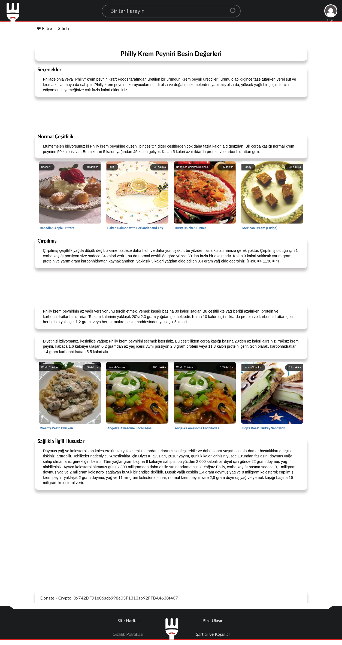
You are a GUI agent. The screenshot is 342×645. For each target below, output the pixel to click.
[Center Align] (235, 8)
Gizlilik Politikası (128, 634)
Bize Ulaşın (212, 620)
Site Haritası (129, 620)
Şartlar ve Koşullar (213, 634)
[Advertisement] (171, 115)
